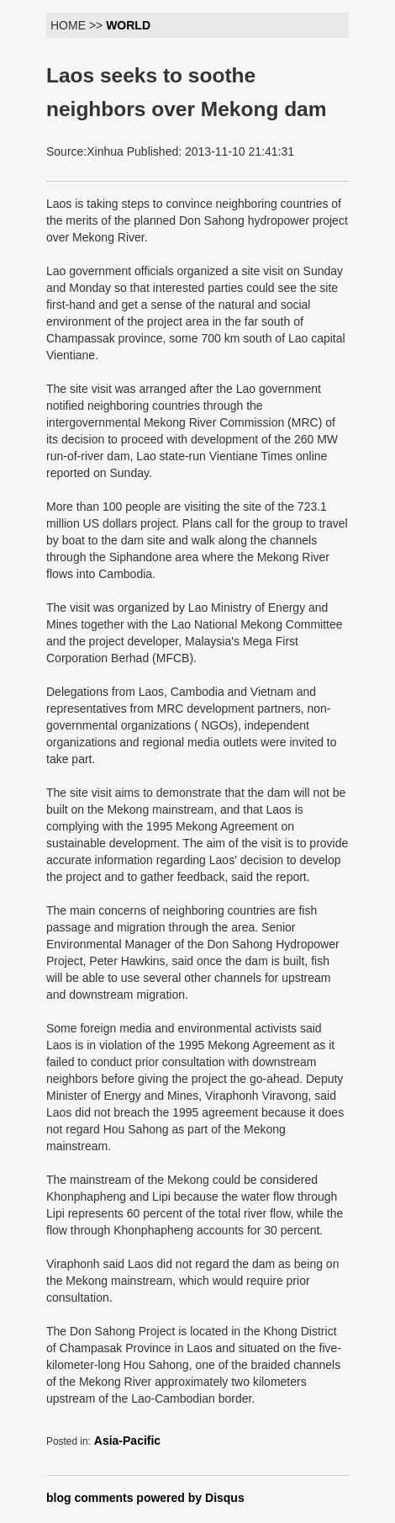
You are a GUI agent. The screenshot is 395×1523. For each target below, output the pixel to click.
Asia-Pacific (127, 1440)
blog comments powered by (145, 1497)
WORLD (128, 25)
